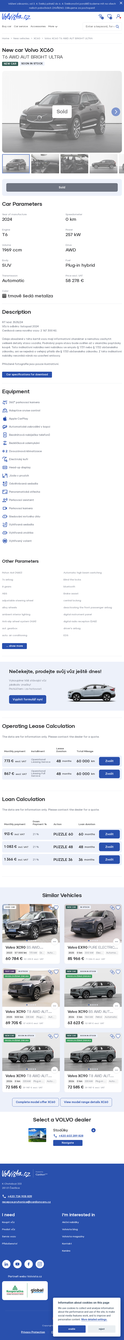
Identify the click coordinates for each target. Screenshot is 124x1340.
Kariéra (66, 1250)
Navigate (68, 1142)
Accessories (38, 26)
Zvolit (109, 761)
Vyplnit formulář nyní (28, 699)
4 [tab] (33, 940)
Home (5, 38)
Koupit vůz (8, 1222)
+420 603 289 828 (68, 1136)
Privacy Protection (33, 1332)
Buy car (6, 26)
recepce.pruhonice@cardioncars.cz (26, 1202)
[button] (118, 16)
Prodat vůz (8, 1229)
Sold (62, 187)
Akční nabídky (70, 1222)
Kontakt (67, 1243)
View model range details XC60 (86, 1102)
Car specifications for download (27, 374)
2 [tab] (28, 940)
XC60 (37, 38)
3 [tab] (31, 940)
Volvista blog (70, 1229)
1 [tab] (26, 940)
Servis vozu (9, 1236)
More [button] (51, 26)
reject (101, 1329)
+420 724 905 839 (17, 1196)
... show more (14, 645)
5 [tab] (35, 940)
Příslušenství (9, 1243)
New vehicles (21, 38)
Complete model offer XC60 (35, 1102)
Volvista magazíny (73, 1236)
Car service (21, 26)
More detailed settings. (94, 1319)
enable (71, 1329)
